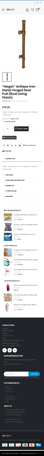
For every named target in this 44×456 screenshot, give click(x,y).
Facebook (4, 145)
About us (8, 387)
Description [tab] (10, 159)
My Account (9, 392)
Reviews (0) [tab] (10, 186)
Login (7, 401)
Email (19, 145)
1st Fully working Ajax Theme (14, 412)
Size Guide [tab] (9, 175)
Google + (15, 145)
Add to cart (23, 129)
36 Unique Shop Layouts (13, 415)
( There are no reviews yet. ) (19, 101)
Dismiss (39, 453)
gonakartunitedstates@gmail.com (13, 340)
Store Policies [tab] (11, 191)
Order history (9, 396)
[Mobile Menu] (3, 10)
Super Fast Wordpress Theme (15, 410)
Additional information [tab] (15, 180)
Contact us (8, 389)
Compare (7, 151)
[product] (8, 217)
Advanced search (11, 399)
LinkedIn (12, 145)
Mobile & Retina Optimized (14, 422)
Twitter (8, 145)
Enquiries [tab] (9, 196)
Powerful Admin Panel (12, 419)
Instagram (15, 350)
